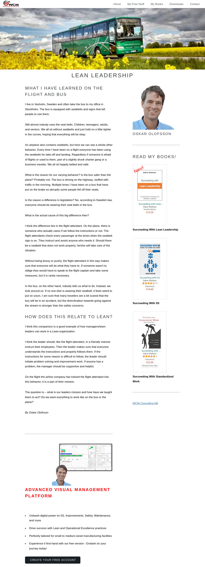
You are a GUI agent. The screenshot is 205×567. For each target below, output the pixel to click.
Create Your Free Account (53, 560)
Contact (195, 4)
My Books (157, 4)
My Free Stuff (135, 4)
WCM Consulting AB (145, 403)
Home (117, 4)
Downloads (177, 4)
